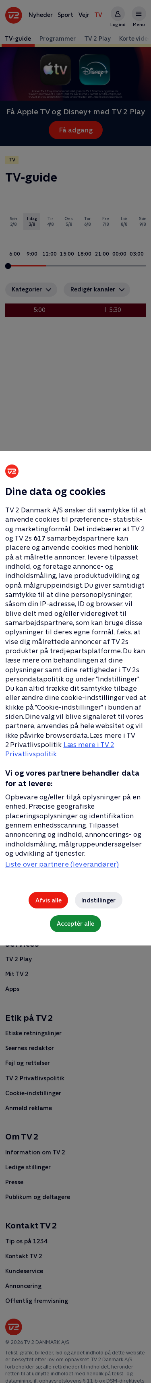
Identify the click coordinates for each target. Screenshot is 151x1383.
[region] (75, 691)
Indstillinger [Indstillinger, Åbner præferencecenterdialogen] (98, 900)
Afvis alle (48, 900)
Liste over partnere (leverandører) (62, 864)
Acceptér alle (75, 923)
